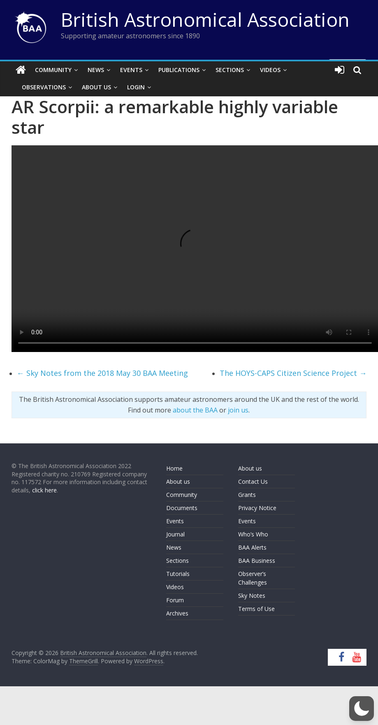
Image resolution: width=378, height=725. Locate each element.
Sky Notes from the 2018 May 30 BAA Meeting (102, 373)
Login (136, 87)
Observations (44, 87)
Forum (175, 600)
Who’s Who (253, 534)
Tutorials (178, 574)
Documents (181, 508)
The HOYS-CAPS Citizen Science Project (293, 373)
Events (131, 70)
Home (174, 468)
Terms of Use (256, 609)
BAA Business (256, 560)
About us (178, 481)
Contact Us (253, 481)
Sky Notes (251, 595)
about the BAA (195, 410)
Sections (230, 70)
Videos (270, 70)
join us (238, 410)
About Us (96, 87)
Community (53, 70)
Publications (178, 70)
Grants (247, 495)
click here (44, 490)
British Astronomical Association (205, 19)
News (96, 70)
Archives (177, 613)
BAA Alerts (252, 547)
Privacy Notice (257, 508)
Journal (175, 534)
